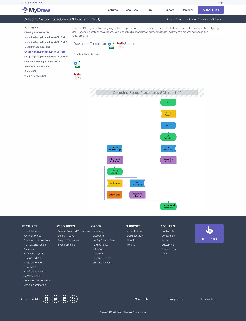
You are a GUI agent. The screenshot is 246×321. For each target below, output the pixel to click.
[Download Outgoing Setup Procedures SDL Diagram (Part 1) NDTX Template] (111, 45)
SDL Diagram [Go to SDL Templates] (216, 19)
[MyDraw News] (74, 299)
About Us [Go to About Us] (167, 226)
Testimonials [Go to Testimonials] (169, 249)
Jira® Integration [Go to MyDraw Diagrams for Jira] (32, 276)
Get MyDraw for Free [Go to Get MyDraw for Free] (104, 240)
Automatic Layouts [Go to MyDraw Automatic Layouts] (34, 253)
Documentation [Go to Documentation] (135, 235)
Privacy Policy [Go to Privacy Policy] (175, 299)
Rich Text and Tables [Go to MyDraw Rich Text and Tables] (35, 244)
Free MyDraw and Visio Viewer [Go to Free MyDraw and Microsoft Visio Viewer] (73, 231)
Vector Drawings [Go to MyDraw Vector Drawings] (32, 235)
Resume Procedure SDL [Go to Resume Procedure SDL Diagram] (36, 66)
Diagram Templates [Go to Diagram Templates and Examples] (198, 19)
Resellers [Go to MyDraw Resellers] (98, 253)
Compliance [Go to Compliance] (168, 235)
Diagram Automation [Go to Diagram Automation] (35, 284)
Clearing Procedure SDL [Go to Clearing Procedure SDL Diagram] (37, 32)
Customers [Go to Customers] (168, 244)
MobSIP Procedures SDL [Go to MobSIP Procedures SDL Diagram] (37, 46)
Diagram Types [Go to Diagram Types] (66, 235)
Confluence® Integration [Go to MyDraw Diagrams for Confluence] (37, 280)
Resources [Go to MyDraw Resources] (131, 10)
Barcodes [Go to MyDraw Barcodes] (29, 249)
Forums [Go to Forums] (131, 244)
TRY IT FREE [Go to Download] (211, 10)
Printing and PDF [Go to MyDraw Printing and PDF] (32, 258)
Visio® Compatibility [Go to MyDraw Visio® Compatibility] (35, 271)
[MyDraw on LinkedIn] (64, 299)
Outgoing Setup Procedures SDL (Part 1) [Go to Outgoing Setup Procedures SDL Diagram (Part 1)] (45, 51)
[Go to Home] (36, 10)
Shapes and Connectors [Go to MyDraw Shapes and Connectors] (37, 240)
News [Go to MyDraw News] (165, 240)
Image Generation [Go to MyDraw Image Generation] (33, 262)
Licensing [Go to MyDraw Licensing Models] (98, 231)
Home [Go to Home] (170, 19)
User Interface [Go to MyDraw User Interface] (31, 231)
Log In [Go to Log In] (221, 2)
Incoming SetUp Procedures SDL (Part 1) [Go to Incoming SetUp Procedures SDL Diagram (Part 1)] (45, 37)
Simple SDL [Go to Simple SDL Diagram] (30, 71)
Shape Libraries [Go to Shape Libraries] (66, 244)
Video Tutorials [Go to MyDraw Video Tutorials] (135, 231)
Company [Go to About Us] (187, 10)
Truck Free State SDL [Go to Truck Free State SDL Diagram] (35, 76)
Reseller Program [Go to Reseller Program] (102, 258)
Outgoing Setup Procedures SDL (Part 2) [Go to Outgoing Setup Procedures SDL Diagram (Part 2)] (46, 56)
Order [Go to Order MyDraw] (96, 226)
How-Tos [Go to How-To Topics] (132, 240)
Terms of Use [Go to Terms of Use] (208, 299)
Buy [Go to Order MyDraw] (150, 10)
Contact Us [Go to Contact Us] (168, 231)
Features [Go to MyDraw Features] (112, 10)
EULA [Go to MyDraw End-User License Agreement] (165, 253)
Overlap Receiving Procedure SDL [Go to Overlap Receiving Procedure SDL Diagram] (42, 61)
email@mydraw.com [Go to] (32, 2)
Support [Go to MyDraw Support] (169, 10)
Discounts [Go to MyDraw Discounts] (98, 235)
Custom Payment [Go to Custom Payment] (102, 262)
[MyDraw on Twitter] (55, 299)
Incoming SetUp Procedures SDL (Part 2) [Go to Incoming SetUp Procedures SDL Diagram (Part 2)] (46, 41)
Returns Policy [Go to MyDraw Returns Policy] (100, 244)
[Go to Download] (209, 233)
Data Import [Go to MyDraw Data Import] (30, 267)
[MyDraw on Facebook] (46, 299)
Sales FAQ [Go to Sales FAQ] (98, 249)
